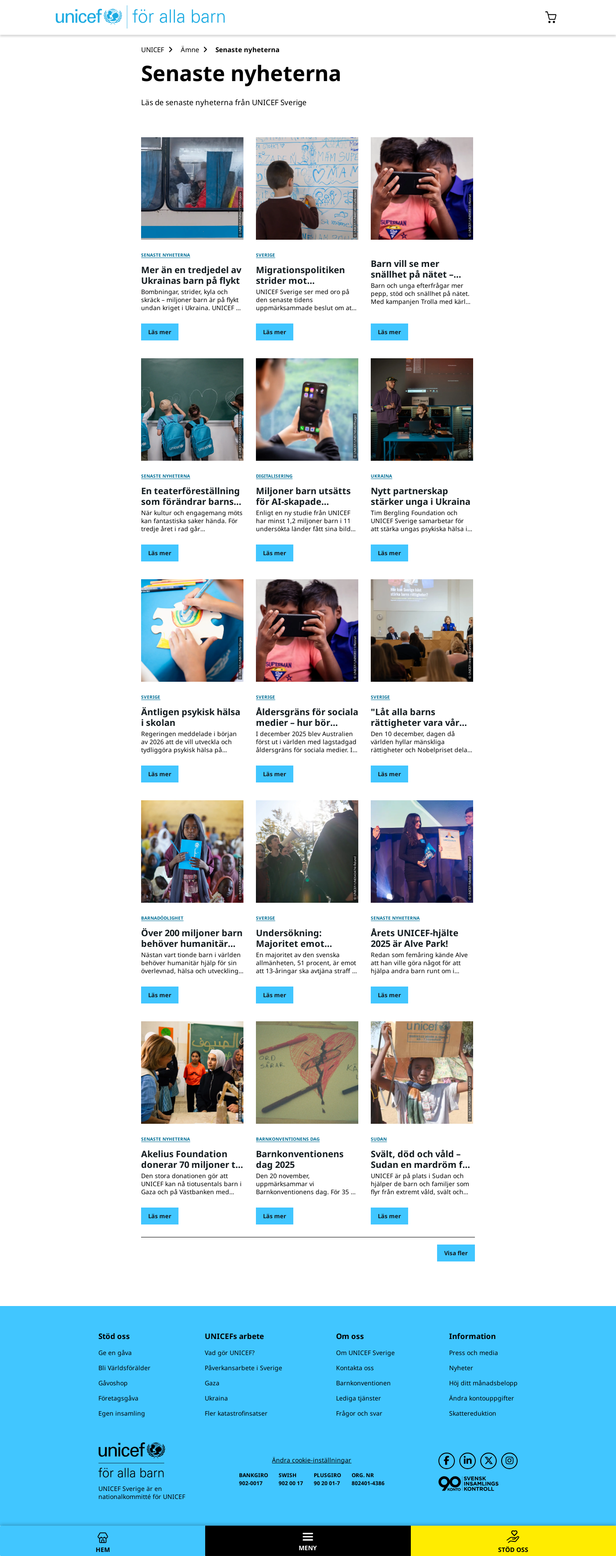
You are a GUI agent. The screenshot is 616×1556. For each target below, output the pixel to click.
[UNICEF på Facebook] (446, 1461)
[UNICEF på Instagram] (509, 1461)
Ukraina (216, 1398)
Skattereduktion (472, 1413)
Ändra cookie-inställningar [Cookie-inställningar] (311, 1460)
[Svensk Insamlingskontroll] (468, 1483)
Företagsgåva (118, 1398)
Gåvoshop (113, 1383)
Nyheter (461, 1368)
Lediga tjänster (358, 1398)
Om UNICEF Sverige (365, 1352)
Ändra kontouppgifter (481, 1398)
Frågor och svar (359, 1413)
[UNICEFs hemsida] (124, 17)
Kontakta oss (355, 1368)
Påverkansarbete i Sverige (243, 1368)
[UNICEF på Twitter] (488, 1461)
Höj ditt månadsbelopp (483, 1383)
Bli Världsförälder (124, 1368)
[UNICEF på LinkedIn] (467, 1461)
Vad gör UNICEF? (230, 1352)
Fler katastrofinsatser (236, 1413)
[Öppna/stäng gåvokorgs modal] (551, 17)
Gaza (212, 1383)
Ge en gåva (115, 1352)
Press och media (473, 1352)
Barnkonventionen (363, 1383)
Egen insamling (121, 1413)
